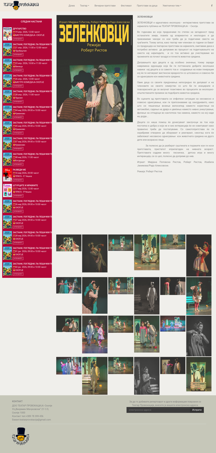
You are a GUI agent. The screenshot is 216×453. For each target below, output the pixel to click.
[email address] (158, 410)
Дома (72, 5)
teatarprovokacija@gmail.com (35, 419)
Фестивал (126, 5)
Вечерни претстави (105, 5)
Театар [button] (83, 5)
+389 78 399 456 (34, 416)
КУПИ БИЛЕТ (18, 39)
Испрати (197, 409)
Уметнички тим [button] (171, 5)
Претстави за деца (147, 5)
